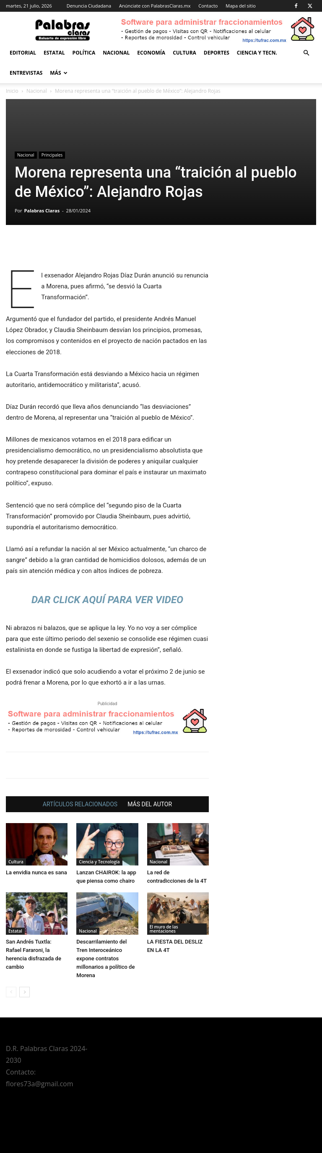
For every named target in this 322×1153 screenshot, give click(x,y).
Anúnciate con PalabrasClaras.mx (155, 6)
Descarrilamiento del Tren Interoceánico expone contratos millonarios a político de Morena (105, 958)
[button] (306, 53)
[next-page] (24, 992)
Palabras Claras (42, 210)
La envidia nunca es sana (36, 872)
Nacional (116, 52)
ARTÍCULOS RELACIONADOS (80, 804)
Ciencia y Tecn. (257, 52)
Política (84, 52)
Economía (151, 52)
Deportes (216, 52)
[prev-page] (11, 992)
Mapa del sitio (241, 6)
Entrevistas (26, 72)
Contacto (208, 6)
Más (58, 72)
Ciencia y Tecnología (99, 862)
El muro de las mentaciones (164, 929)
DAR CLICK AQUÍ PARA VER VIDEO (107, 600)
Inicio (12, 90)
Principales (52, 155)
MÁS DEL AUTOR (149, 804)
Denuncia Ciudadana (89, 6)
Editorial (23, 52)
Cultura (184, 52)
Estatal (54, 52)
